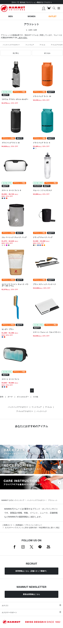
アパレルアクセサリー (24, 411)
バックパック (42, 411)
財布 (1, 397)
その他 (35, 397)
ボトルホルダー (23, 397)
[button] (15, 53)
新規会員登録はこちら (31, 594)
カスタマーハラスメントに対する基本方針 (20, 528)
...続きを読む (22, 38)
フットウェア (29, 45)
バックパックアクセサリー (11, 45)
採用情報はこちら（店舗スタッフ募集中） (31, 571)
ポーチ (10, 397)
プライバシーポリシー (33, 525)
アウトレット (52, 500)
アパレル (42, 45)
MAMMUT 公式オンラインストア (12, 500)
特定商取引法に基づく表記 (49, 528)
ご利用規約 (18, 525)
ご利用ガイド (7, 525)
